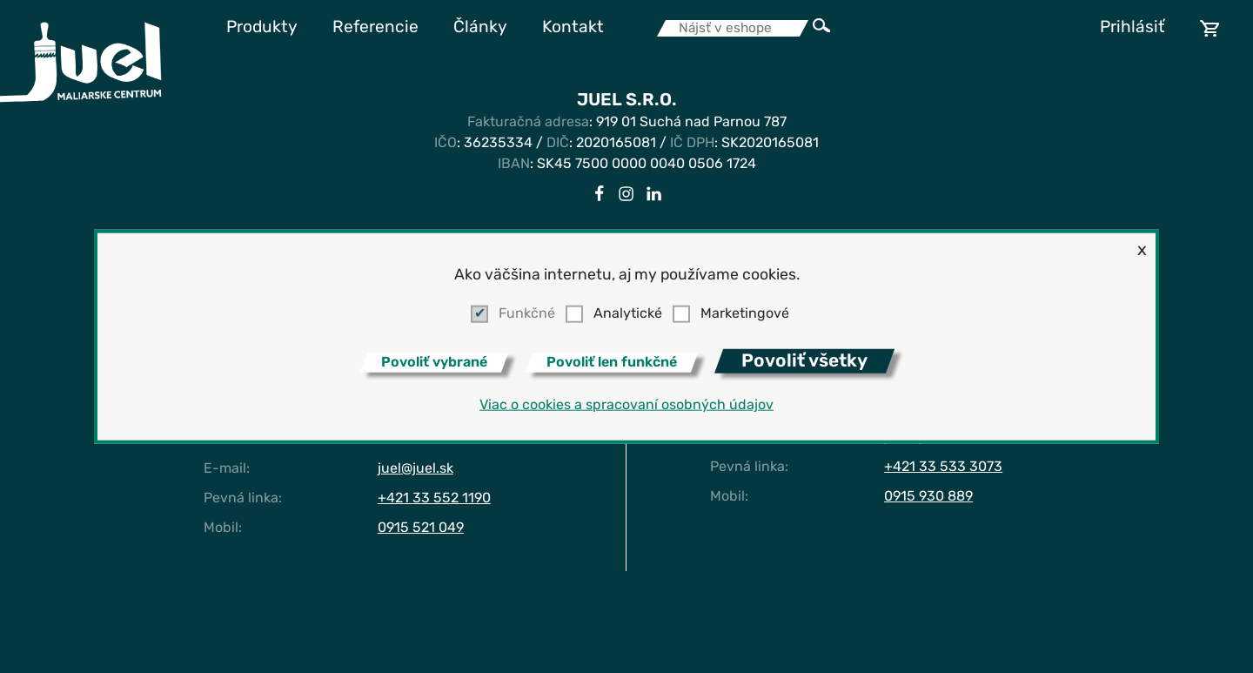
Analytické (627, 314)
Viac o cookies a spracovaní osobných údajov (626, 406)
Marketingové (744, 314)
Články (480, 28)
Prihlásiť (1132, 28)
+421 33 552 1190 (434, 499)
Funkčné (527, 314)
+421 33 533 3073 (943, 467)
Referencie (375, 28)
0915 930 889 (928, 497)
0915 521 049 (421, 528)
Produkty (262, 28)
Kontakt (573, 28)
